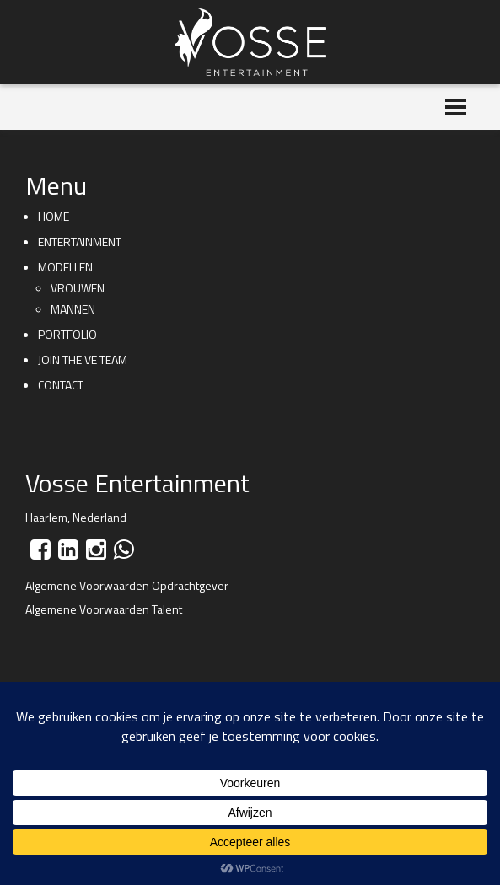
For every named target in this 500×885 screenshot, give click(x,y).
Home (53, 216)
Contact (60, 385)
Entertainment (79, 241)
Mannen (73, 309)
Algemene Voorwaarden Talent (103, 609)
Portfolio (67, 334)
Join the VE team (82, 359)
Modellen (65, 267)
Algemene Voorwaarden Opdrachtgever (126, 585)
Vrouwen (78, 288)
